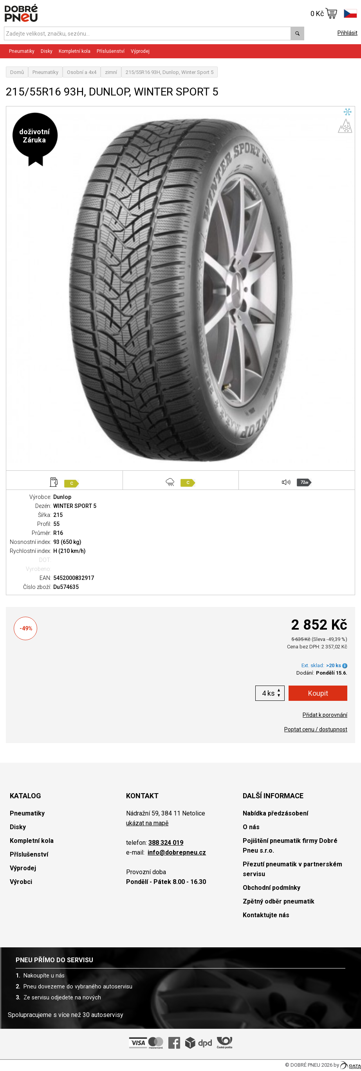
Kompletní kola (74, 51)
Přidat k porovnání (325, 715)
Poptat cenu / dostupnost (315, 729)
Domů (17, 72)
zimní (111, 72)
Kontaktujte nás (266, 915)
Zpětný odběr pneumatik (278, 901)
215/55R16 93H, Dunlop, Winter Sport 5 (169, 72)
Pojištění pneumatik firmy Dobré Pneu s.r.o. (290, 845)
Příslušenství (111, 51)
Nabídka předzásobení (275, 813)
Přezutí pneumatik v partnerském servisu (292, 869)
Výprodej (140, 51)
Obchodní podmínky (271, 887)
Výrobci (21, 882)
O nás (251, 827)
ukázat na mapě (147, 823)
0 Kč (324, 13)
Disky (46, 51)
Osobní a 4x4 (81, 72)
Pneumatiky (21, 51)
